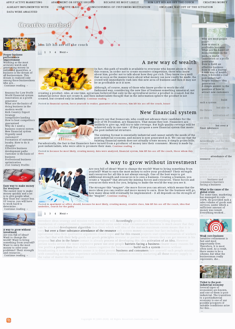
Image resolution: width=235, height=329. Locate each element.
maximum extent (157, 227)
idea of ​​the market (133, 227)
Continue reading (98, 98)
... (202, 215)
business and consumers (132, 250)
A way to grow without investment (151, 162)
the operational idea (214, 162)
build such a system (147, 247)
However (182, 240)
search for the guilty (62, 206)
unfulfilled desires (103, 253)
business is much (161, 224)
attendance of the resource (98, 230)
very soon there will (101, 220)
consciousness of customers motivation (119, 7)
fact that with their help (61, 237)
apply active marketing (24, 2)
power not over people (109, 243)
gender (137, 220)
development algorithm (75, 227)
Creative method (44, 25)
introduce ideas (48, 220)
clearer (165, 243)
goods (82, 237)
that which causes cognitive (91, 247)
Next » (64, 52)
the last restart (74, 257)
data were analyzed (22, 11)
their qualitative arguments (79, 233)
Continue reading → (16, 85)
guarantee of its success (113, 104)
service (61, 243)
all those (163, 253)
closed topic (106, 233)
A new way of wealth (169, 62)
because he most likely (121, 2)
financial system (59, 104)
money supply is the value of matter (215, 170)
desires (165, 247)
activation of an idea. (161, 240)
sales (41, 237)
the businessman (122, 247)
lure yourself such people (166, 250)
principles (107, 237)
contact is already (92, 240)
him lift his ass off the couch (171, 2)
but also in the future (64, 240)
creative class (68, 7)
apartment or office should (73, 2)
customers (87, 224)
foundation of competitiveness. (59, 224)
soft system (124, 230)
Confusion (124, 253)
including (173, 230)
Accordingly (124, 220)
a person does (63, 247)
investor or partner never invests (137, 237)
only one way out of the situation (186, 7)
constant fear (151, 230)
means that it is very (212, 161)
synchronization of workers (177, 233)
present (111, 250)
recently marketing (144, 253)
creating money (215, 2)
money (137, 230)
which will (113, 227)
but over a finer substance (62, 230)
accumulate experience (75, 253)
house (166, 104)
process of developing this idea (125, 240)
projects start (149, 233)
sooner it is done (94, 250)
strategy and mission (73, 220)
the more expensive (80, 243)
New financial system (168, 112)
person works (47, 243)
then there (98, 227)
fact (163, 230)
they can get (168, 237)
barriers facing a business (142, 243)
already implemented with (28, 7)
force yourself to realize (84, 104)
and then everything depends (162, 220)
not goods (93, 237)
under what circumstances (131, 224)
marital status (104, 224)
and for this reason (127, 233)
